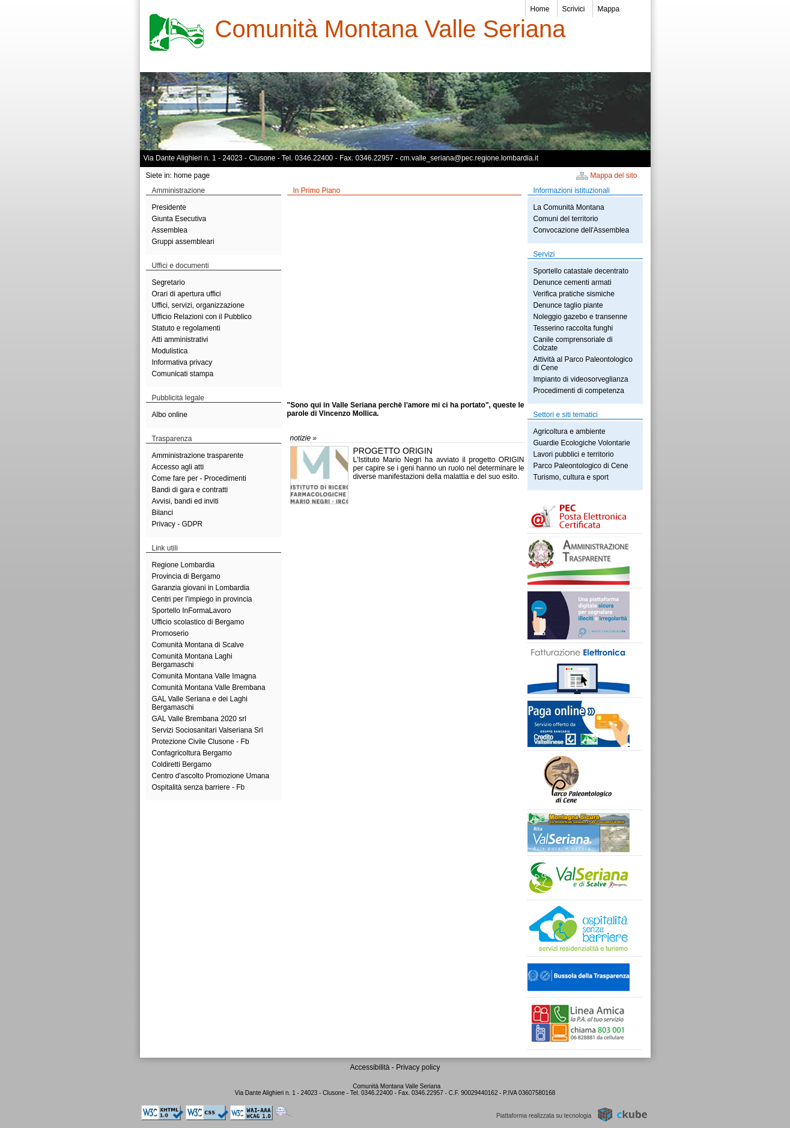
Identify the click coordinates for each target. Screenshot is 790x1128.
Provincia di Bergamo (186, 576)
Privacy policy (418, 1067)
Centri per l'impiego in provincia (202, 599)
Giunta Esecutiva (179, 219)
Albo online (169, 414)
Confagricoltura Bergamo (192, 753)
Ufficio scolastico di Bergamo (198, 622)
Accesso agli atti (178, 467)
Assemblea (169, 230)
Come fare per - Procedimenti (199, 478)
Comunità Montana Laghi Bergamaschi (192, 660)
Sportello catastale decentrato (581, 271)
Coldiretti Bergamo (181, 764)
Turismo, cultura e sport (571, 477)
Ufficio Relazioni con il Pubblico (202, 316)
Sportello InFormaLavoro (191, 610)
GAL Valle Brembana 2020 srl (199, 719)
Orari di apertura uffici (186, 294)
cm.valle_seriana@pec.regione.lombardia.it (469, 158)
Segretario (168, 282)
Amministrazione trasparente (198, 455)
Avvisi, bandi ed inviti (185, 501)
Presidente (169, 207)
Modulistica (170, 351)
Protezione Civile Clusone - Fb (200, 741)
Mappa (609, 9)
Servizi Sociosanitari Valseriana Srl (207, 730)
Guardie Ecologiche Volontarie (581, 443)
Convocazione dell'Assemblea (581, 230)
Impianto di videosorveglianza (580, 379)
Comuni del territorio (565, 219)
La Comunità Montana (568, 207)
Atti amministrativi (180, 339)
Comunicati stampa (183, 374)
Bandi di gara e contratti (190, 490)
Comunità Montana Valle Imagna (204, 676)
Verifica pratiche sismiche (574, 294)
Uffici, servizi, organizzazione (198, 305)
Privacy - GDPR (177, 524)
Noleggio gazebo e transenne (580, 316)
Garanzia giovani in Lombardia (201, 588)
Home (540, 9)
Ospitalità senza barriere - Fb (198, 787)
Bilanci (162, 512)
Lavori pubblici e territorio (573, 454)
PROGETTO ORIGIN (393, 451)
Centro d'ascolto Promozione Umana (211, 776)
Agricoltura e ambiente (569, 431)
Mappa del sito (614, 175)
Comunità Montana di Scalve (198, 645)
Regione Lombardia (183, 565)
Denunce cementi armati (572, 282)
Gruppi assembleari (183, 241)
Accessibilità (370, 1067)
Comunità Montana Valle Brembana (209, 687)
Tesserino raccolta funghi (573, 328)
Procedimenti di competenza (578, 390)
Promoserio (170, 633)
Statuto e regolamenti (186, 328)
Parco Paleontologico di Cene (580, 466)
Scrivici (573, 9)
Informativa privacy (182, 362)
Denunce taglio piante (568, 305)
